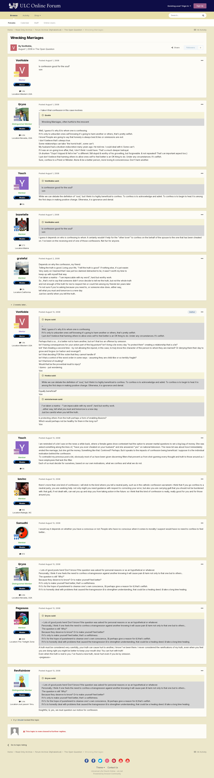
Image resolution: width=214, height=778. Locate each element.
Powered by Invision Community (107, 774)
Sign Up (200, 6)
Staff (36, 23)
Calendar (25, 23)
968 (22, 639)
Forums (11, 23)
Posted (49, 60)
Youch (22, 173)
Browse (13, 16)
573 (22, 245)
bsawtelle (22, 214)
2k (22, 289)
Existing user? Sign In (179, 6)
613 (22, 554)
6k (22, 204)
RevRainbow (22, 670)
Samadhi (22, 522)
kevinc (22, 478)
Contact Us (113, 767)
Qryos (22, 104)
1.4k (22, 91)
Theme (100, 767)
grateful (22, 258)
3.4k (22, 701)
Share (175, 47)
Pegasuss (22, 608)
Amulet (20, 720)
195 (22, 510)
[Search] (184, 15)
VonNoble (27, 46)
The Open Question (44, 49)
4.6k (22, 135)
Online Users (49, 23)
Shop (37, 15)
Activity (26, 15)
